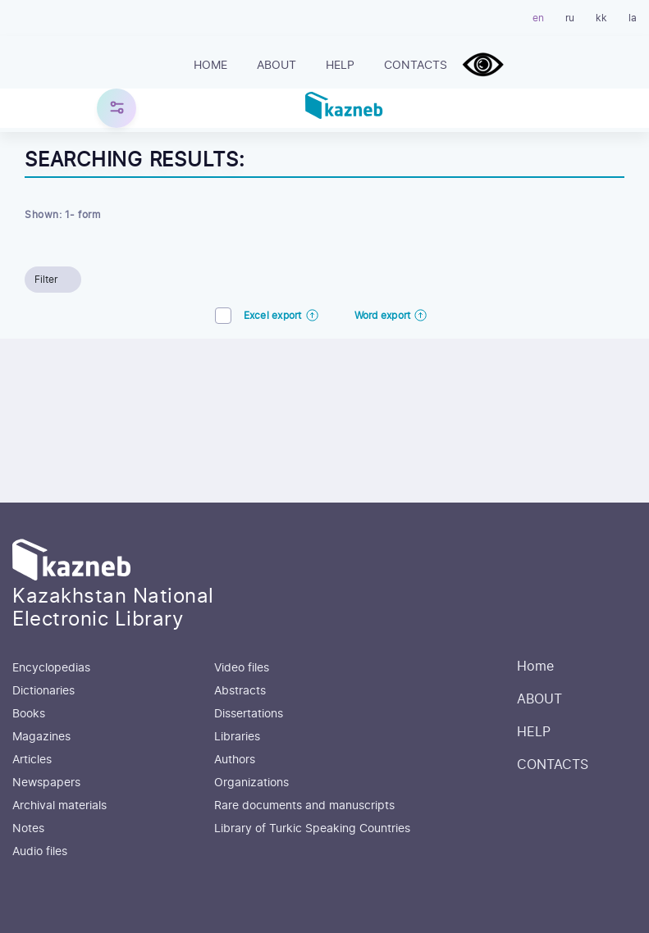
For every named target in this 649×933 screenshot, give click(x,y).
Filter (45, 279)
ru (569, 18)
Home (210, 65)
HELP (340, 65)
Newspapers (46, 783)
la (632, 18)
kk (601, 18)
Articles (32, 760)
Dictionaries (43, 691)
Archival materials (59, 806)
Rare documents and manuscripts (304, 806)
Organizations (251, 783)
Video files (241, 668)
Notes (28, 829)
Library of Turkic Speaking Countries (312, 829)
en (538, 18)
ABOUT (276, 65)
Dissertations (248, 714)
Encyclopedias (51, 668)
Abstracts (240, 691)
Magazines (41, 737)
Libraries (237, 737)
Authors (234, 760)
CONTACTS (415, 65)
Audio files (39, 852)
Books (28, 714)
